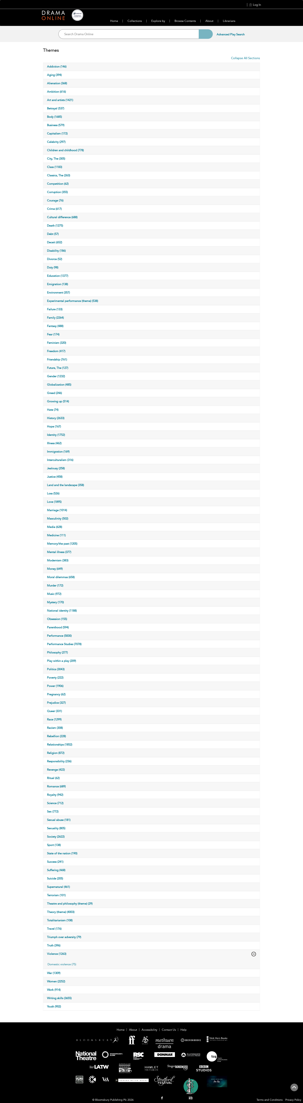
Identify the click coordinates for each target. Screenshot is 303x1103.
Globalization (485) (59, 384)
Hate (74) (52, 409)
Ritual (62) (53, 778)
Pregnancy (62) (56, 694)
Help (183, 1029)
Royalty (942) (55, 795)
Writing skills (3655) (59, 998)
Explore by (158, 21)
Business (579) (55, 125)
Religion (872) (55, 753)
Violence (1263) (56, 954)
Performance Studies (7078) (64, 644)
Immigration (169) (58, 451)
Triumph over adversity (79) (64, 937)
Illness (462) (54, 443)
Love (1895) (54, 502)
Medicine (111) (56, 535)
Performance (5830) (59, 635)
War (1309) (53, 973)
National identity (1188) (62, 610)
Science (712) (55, 803)
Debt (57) (53, 234)
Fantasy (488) (55, 326)
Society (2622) (56, 836)
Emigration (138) (57, 284)
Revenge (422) (56, 769)
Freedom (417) (56, 351)
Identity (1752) (56, 435)
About (209, 21)
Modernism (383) (57, 560)
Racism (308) (55, 728)
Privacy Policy (293, 1099)
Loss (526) (53, 493)
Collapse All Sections (245, 58)
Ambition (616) (56, 91)
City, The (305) (56, 158)
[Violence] (253, 954)
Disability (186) (56, 250)
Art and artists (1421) (60, 100)
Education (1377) (57, 276)
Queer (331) (54, 711)
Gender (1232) (56, 376)
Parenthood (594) (58, 627)
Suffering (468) (56, 870)
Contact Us (169, 1029)
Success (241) (55, 861)
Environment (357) (58, 292)
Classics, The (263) (58, 175)
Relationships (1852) (59, 744)
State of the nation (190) (62, 853)
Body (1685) (54, 117)
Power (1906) (55, 686)
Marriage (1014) (57, 510)
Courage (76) (55, 200)
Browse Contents (185, 21)
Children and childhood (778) (65, 150)
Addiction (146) (56, 66)
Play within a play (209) (61, 661)
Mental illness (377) (59, 552)
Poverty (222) (55, 677)
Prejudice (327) (56, 702)
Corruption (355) (57, 192)
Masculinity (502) (57, 518)
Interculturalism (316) (60, 460)
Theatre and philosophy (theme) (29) (69, 903)
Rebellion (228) (56, 736)
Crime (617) (54, 209)
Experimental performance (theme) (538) (72, 301)
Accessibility (149, 1029)
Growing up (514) (58, 401)
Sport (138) (54, 845)
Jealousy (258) (56, 468)
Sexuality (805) (56, 828)
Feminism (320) (56, 343)
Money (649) (55, 569)
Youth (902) (54, 1006)
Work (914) (54, 990)
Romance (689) (56, 786)
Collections (135, 21)
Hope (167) (54, 426)
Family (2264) (55, 317)
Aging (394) (54, 75)
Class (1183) (54, 167)
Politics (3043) (56, 669)
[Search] (206, 34)
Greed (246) (54, 393)
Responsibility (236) (59, 761)
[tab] (80, 964)
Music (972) (54, 594)
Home (114, 21)
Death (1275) (55, 225)
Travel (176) (54, 928)
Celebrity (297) (56, 142)
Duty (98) (52, 267)
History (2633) (55, 418)
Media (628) (54, 527)
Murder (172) (55, 585)
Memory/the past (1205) (62, 543)
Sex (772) (52, 811)
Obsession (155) (57, 619)
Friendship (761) (57, 359)
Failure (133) (54, 309)
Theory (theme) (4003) (60, 912)
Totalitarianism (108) (60, 920)
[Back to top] (294, 1089)
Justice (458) (54, 476)
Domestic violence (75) (62, 964)
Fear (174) (53, 334)
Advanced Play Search (231, 34)
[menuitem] (162, 1098)
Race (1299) (54, 719)
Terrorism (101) (56, 895)
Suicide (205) (55, 878)
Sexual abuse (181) (58, 820)
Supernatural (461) (58, 887)
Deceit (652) (54, 242)
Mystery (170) (55, 602)
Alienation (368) (57, 83)
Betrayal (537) (55, 108)
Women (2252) (56, 981)
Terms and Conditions (270, 1099)
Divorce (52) (54, 259)
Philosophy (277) (57, 652)
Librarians (229, 21)
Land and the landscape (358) (65, 485)
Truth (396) (53, 945)
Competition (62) (58, 183)
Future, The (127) (57, 368)
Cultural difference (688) (62, 217)
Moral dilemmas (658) (61, 577)
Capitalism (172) (57, 133)
